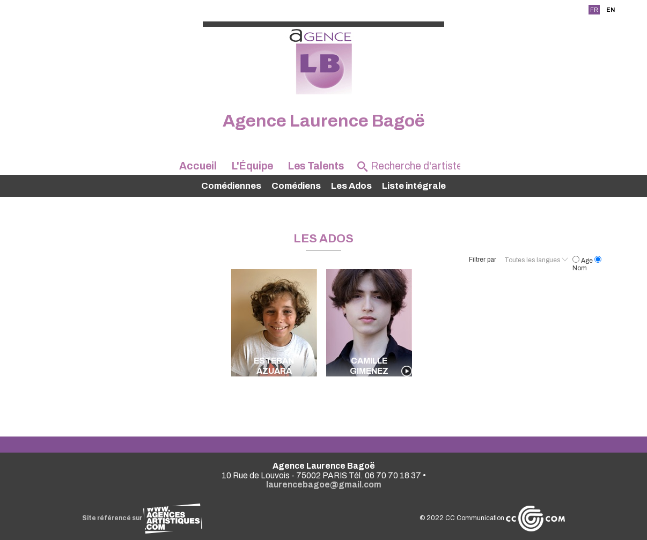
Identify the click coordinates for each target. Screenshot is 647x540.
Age (583, 260)
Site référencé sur (142, 518)
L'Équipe (252, 166)
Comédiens (296, 186)
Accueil (198, 166)
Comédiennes (231, 186)
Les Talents (316, 166)
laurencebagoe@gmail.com (323, 484)
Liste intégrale (414, 186)
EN (610, 9)
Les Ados (351, 186)
